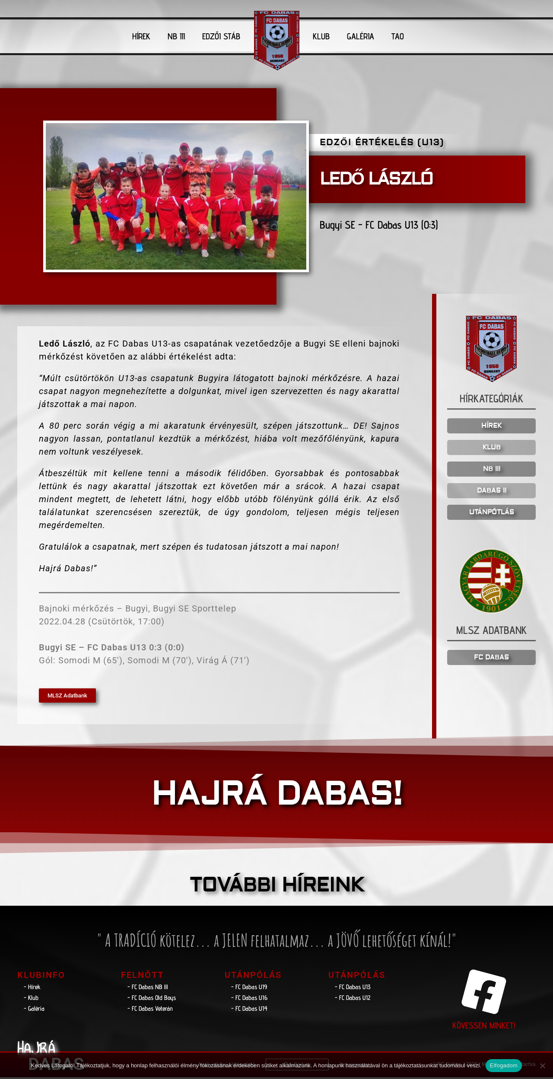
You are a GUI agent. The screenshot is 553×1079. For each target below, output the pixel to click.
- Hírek (32, 988)
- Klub (31, 999)
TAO (397, 36)
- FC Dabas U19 (249, 988)
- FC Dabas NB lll (147, 988)
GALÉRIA (360, 36)
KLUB (321, 36)
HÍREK (141, 36)
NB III (176, 36)
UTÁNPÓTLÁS (491, 513)
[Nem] (542, 1065)
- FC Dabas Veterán (150, 1009)
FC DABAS (491, 659)
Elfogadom (504, 1065)
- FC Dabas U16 (249, 999)
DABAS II (491, 492)
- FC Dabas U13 (353, 988)
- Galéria (34, 1009)
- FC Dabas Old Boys (151, 999)
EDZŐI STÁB (221, 36)
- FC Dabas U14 (249, 1009)
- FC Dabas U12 (352, 999)
